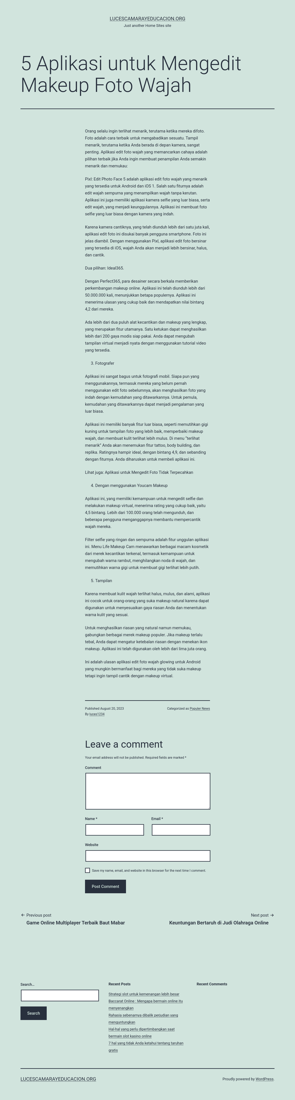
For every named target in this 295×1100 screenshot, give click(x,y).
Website (91, 845)
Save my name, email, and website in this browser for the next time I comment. (149, 871)
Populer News (200, 708)
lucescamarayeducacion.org (147, 19)
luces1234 (97, 714)
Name (91, 819)
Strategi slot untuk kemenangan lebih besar (144, 994)
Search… (27, 984)
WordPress (264, 1079)
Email (157, 819)
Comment (93, 767)
